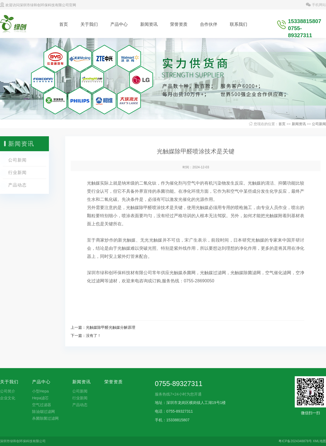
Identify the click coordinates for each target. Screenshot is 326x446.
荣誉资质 (178, 24)
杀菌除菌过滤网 (45, 418)
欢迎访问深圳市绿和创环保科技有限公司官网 (38, 5)
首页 (63, 24)
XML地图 (319, 441)
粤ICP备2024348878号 (295, 441)
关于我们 (89, 24)
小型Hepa (40, 391)
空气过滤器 (41, 405)
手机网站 (316, 5)
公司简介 (7, 391)
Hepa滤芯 (40, 398)
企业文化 (7, 398)
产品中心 (119, 24)
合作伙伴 (208, 24)
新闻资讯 (149, 24)
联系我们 (238, 24)
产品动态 (17, 185)
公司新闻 (319, 124)
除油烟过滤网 (43, 411)
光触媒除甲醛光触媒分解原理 (110, 327)
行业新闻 (17, 172)
